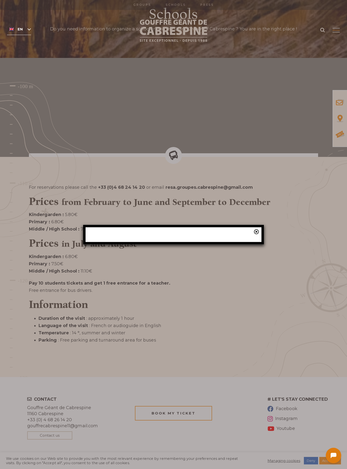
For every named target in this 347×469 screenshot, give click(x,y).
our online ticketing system (201, 263)
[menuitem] (19, 29)
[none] (19, 29)
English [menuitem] (20, 29)
